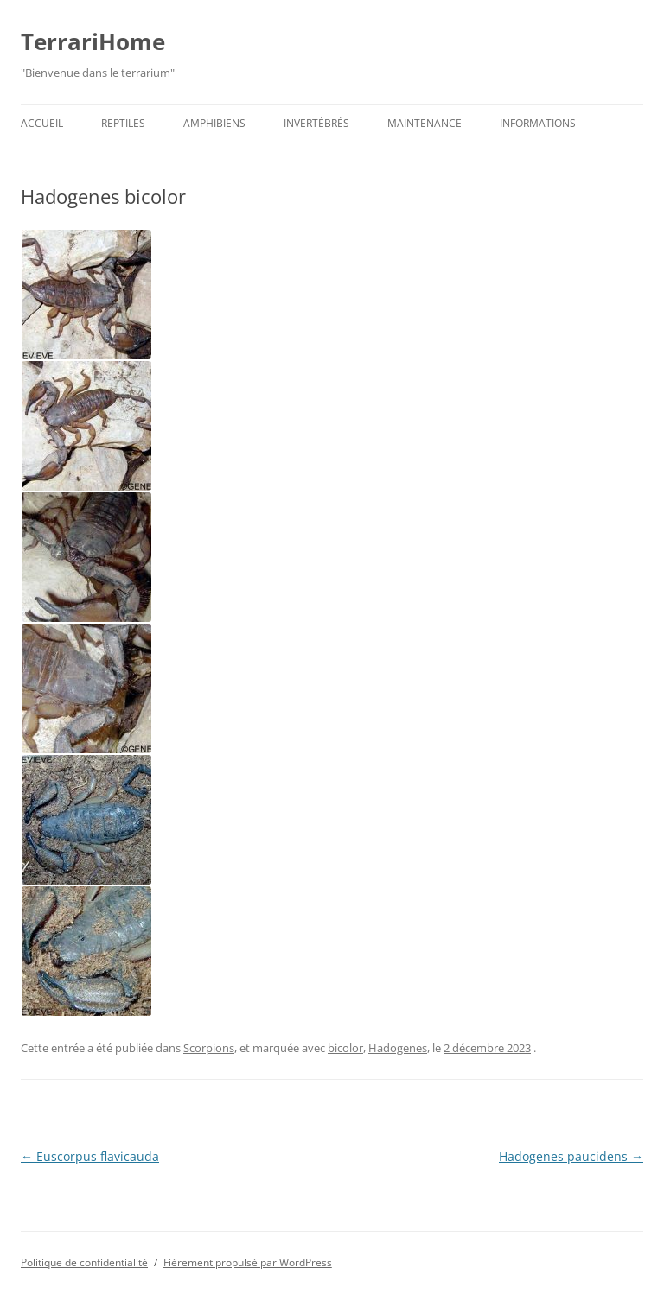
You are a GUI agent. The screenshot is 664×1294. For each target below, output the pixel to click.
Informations (538, 123)
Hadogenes (397, 1048)
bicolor (345, 1048)
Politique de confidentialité (84, 1262)
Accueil (42, 123)
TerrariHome (93, 41)
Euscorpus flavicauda (90, 1156)
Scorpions (208, 1048)
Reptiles (123, 123)
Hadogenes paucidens (571, 1156)
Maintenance (424, 123)
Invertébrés (316, 123)
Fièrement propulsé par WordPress (247, 1262)
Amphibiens (214, 123)
